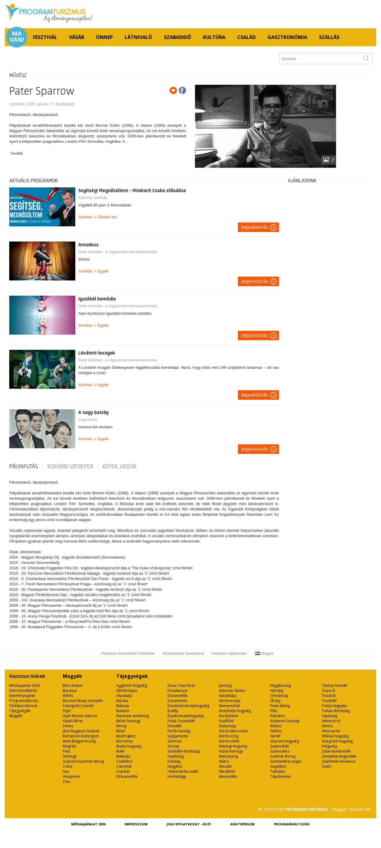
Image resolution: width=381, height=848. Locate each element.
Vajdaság (329, 715)
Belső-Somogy (128, 720)
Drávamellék (127, 776)
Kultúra (214, 37)
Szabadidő (177, 37)
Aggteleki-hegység (131, 685)
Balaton (122, 710)
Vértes (327, 725)
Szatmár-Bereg (282, 756)
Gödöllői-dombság (184, 751)
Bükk (120, 751)
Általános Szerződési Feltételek (128, 653)
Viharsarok (331, 730)
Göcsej (173, 746)
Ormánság (279, 695)
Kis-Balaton (228, 715)
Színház (85, 217)
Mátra (224, 761)
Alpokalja (124, 695)
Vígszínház (87, 419)
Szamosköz (279, 751)
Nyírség (276, 690)
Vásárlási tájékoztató (229, 653)
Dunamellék (178, 695)
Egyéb (102, 271)
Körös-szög (228, 736)
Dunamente (177, 700)
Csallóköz (124, 761)
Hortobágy (177, 776)
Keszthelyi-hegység (235, 710)
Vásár (76, 37)
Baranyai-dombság (132, 715)
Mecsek (225, 766)
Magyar (264, 653)
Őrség (275, 700)
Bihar (120, 730)
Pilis (273, 710)
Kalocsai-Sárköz (232, 690)
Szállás (329, 37)
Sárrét (275, 736)
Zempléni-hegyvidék (339, 756)
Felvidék (174, 725)
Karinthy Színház (92, 197)
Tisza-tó (328, 690)
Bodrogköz (125, 736)
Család (246, 37)
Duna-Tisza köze (181, 685)
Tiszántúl (329, 700)
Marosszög (228, 756)
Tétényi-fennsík (334, 685)
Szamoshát (279, 746)
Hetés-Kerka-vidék (183, 771)
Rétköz (276, 725)
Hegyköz (175, 766)
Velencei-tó (331, 720)
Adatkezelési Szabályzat (183, 653)
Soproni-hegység (284, 741)
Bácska (122, 700)
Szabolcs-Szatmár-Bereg (83, 761)
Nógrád (69, 746)
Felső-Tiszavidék (181, 720)
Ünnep (104, 37)
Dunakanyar (178, 690)
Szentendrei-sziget (285, 761)
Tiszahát (329, 695)
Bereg (121, 725)
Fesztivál (45, 37)
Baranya (70, 690)
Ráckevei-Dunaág (284, 720)
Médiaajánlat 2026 (24, 685)
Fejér (67, 710)
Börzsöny (124, 741)
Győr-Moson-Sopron (80, 715)
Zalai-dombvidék (336, 751)
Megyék (15, 715)
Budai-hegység (128, 746)
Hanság (174, 761)
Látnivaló (138, 37)
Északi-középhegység (185, 715)
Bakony (122, 705)
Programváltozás (23, 700)
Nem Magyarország (79, 741)
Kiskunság (227, 725)
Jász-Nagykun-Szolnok (81, 730)
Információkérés (23, 690)
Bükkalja (123, 756)
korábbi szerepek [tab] (70, 466)
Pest (66, 751)
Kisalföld (226, 720)
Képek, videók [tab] (119, 466)
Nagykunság (280, 685)
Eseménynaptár (22, 695)
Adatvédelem (242, 824)
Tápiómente (280, 776)
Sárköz (276, 730)
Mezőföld (227, 771)
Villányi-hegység (335, 736)
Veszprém (71, 776)
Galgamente (178, 736)
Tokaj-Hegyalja (334, 705)
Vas (66, 771)
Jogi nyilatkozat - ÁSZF (189, 824)
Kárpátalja (227, 695)
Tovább (16, 153)
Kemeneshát (229, 705)
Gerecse (175, 741)
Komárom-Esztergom (81, 736)
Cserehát (124, 766)
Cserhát (122, 771)
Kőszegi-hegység (233, 746)
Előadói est (106, 217)
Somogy (69, 756)
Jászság (225, 685)
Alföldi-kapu (126, 690)
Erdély (173, 710)
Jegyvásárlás (254, 227)
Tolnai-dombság (336, 710)
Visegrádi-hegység (337, 741)
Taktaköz (277, 771)
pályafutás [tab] (23, 466)
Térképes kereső (23, 705)
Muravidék (228, 776)
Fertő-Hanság (179, 730)
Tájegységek (19, 710)
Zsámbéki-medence (338, 761)
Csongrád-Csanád (78, 705)
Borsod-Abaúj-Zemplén (83, 700)
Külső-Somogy (231, 751)
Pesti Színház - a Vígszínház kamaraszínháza (117, 252)
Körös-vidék (229, 741)
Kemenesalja (230, 700)
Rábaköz (277, 715)
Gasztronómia (287, 37)
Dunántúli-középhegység (188, 705)
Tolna (67, 766)
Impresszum (136, 824)
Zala (66, 781)
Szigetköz (278, 766)
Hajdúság (176, 756)
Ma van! (17, 37)
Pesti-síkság (280, 705)
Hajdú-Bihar (73, 720)
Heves (68, 725)
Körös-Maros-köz (233, 730)
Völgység (329, 746)
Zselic (327, 766)
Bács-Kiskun (73, 685)
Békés (68, 695)
